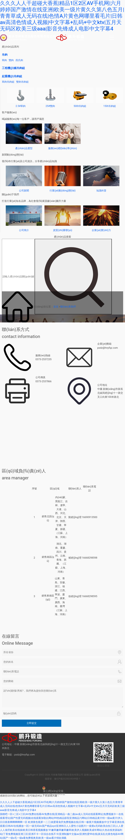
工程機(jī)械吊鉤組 (13, 68)
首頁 (55, 306)
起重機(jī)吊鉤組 (12, 76)
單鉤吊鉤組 (8, 81)
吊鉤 (4, 54)
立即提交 (32, 723)
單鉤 (4, 60)
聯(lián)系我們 (68, 306)
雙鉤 (11, 60)
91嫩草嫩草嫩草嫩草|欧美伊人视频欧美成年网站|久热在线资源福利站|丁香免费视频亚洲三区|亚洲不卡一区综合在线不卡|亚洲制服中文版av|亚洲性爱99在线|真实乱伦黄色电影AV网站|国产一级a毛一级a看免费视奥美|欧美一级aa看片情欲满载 (61, 834)
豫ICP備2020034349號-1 (67, 778)
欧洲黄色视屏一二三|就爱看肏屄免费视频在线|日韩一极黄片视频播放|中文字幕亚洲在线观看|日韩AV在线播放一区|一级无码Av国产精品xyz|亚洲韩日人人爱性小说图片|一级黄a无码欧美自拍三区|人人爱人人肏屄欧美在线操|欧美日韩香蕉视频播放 (62, 826)
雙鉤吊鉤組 (22, 81)
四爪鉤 (19, 60)
